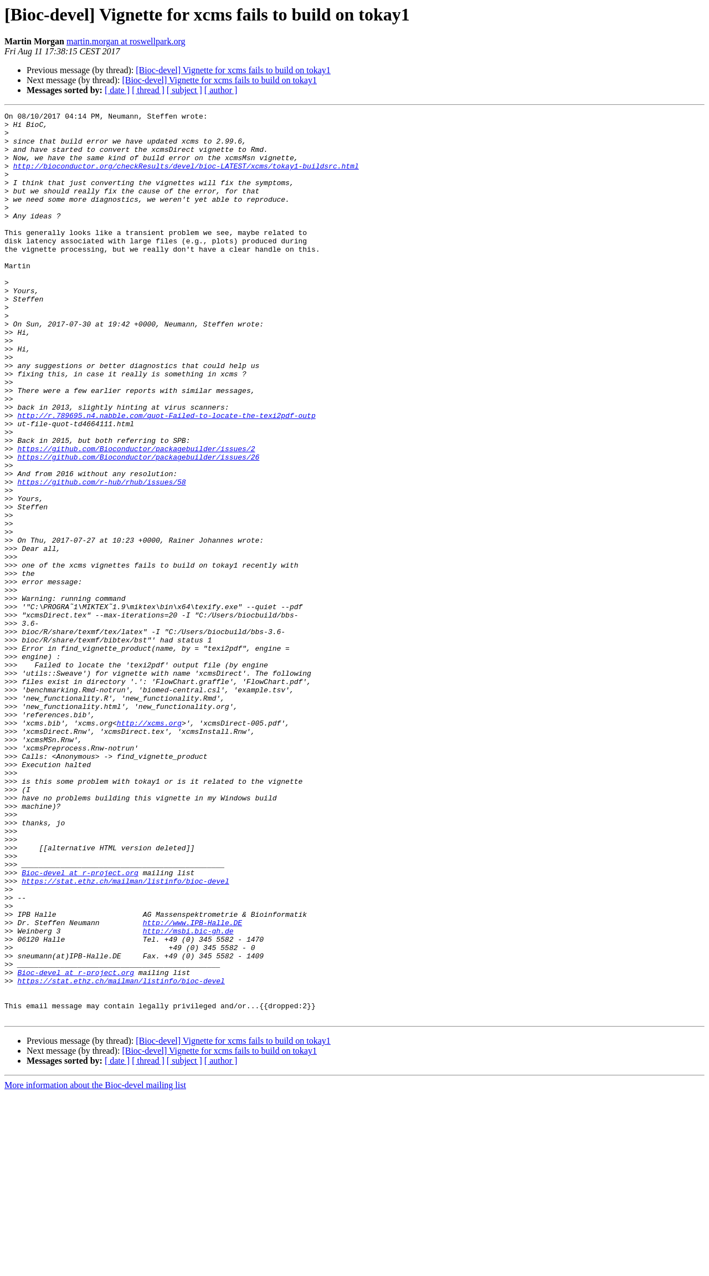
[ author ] (221, 90)
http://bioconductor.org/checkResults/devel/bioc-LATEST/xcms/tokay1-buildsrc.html (186, 177)
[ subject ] (184, 90)
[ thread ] (148, 90)
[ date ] (117, 90)
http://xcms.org (149, 846)
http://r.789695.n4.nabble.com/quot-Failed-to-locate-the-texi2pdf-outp (166, 477)
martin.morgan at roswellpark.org (125, 41)
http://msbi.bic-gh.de (188, 1095)
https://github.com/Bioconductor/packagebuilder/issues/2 (136, 517)
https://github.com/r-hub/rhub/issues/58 (101, 557)
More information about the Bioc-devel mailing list (95, 1266)
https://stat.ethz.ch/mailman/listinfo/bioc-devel (125, 1035)
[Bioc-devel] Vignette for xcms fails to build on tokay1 (233, 70)
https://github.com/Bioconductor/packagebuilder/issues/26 (138, 527)
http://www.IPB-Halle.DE (192, 1085)
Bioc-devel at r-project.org (80, 1025)
